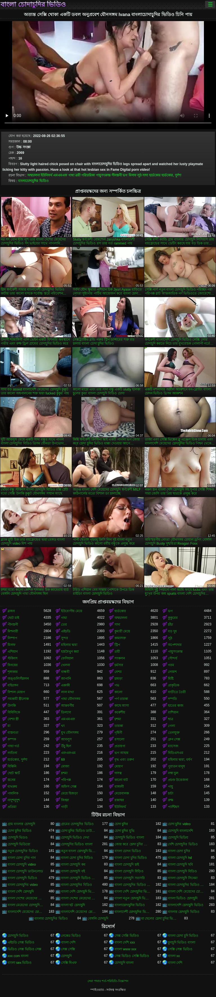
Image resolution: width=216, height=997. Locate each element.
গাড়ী (64, 807)
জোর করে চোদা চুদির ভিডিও (132, 844)
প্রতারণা (119, 746)
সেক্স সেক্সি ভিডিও (126, 936)
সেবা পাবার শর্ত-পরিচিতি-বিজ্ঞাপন (108, 981)
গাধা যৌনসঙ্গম (70, 699)
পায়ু (170, 787)
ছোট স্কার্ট (14, 773)
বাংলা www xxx (125, 949)
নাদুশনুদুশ (14, 800)
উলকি (12, 706)
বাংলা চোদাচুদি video (22, 864)
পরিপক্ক (66, 780)
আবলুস (66, 739)
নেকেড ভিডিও (71, 936)
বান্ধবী (65, 672)
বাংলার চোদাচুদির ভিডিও (51, 918)
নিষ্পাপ (12, 638)
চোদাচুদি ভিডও (18, 837)
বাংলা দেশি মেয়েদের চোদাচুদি (186, 891)
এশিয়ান (13, 652)
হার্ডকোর (155, 175)
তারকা (118, 726)
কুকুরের (173, 618)
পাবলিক (13, 793)
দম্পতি (172, 699)
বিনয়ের (13, 665)
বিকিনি (12, 766)
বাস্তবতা (13, 733)
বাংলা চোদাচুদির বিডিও (76, 885)
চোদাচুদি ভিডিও (18, 936)
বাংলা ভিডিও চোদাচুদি (182, 898)
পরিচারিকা (88, 175)
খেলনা (65, 665)
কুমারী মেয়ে (122, 631)
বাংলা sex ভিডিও (20, 963)
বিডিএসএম (175, 753)
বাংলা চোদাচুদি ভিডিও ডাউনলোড (79, 878)
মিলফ (132, 175)
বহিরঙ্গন (13, 685)
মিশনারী (13, 631)
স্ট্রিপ (117, 645)
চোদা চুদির (121, 824)
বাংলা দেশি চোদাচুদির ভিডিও (132, 891)
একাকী (65, 685)
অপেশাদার (175, 645)
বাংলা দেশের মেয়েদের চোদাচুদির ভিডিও (79, 898)
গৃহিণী (118, 733)
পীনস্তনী (116, 175)
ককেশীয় (119, 712)
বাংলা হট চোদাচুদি (73, 905)
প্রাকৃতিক (173, 685)
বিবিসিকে (14, 712)
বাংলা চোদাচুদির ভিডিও (33, 4)
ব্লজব (11, 611)
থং (63, 726)
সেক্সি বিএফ (69, 963)
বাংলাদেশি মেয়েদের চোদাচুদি (26, 912)
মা (9, 726)
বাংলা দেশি (68, 942)
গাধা (71, 175)
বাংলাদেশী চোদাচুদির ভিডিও (132, 912)
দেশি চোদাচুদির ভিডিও (183, 844)
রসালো (119, 739)
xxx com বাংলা (18, 956)
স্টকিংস (12, 658)
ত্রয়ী (77, 175)
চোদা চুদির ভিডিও (20, 831)
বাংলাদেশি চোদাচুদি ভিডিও (185, 905)
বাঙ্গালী (119, 787)
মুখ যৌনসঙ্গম (70, 733)
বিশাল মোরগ (16, 692)
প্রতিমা (12, 807)
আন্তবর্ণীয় (67, 706)
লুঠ (139, 175)
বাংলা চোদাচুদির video (23, 885)
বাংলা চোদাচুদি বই (73, 871)
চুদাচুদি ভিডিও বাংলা (181, 942)
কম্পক (12, 739)
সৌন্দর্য (172, 658)
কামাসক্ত (120, 638)
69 (63, 760)
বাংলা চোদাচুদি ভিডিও (22, 878)
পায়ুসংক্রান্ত (103, 175)
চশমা (117, 719)
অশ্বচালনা (33, 175)
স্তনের (11, 780)
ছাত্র (170, 719)
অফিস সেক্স (68, 787)
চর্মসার (118, 665)
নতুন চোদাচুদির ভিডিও (23, 851)
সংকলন (119, 658)
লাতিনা (12, 753)
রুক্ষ (170, 800)
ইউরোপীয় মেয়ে (71, 611)
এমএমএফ (60, 175)
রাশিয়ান (173, 712)
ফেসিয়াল (67, 658)
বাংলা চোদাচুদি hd (180, 858)
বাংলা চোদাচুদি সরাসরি (129, 878)
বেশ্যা (118, 672)
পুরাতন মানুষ (176, 766)
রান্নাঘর (119, 800)
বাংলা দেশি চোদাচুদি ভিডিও (79, 891)
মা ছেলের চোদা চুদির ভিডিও (159, 918)
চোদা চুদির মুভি (124, 831)
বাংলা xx (174, 956)
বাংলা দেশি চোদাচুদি (21, 891)
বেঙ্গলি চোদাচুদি (98, 918)
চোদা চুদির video (179, 824)
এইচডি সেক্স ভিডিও (21, 942)
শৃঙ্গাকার (13, 672)
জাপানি (66, 679)
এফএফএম (68, 753)
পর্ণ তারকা (121, 699)
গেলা (171, 726)
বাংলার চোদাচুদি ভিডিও (183, 912)
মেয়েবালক (121, 793)
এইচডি (65, 631)
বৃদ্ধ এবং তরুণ (124, 760)
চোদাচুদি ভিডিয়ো (19, 844)
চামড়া (118, 679)
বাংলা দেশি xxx (124, 942)
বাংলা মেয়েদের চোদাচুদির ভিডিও (26, 905)
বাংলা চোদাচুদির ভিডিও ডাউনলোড (132, 885)
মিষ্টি (171, 679)
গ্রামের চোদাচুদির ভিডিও (77, 824)
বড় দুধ (172, 631)
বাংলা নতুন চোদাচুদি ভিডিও (132, 898)
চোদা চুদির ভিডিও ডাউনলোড (79, 831)
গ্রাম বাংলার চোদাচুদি (21, 824)
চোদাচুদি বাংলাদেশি (180, 831)
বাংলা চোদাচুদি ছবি (180, 864)
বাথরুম (12, 787)
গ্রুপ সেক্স (174, 739)
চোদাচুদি (66, 956)
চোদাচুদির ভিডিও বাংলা (77, 844)
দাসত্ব (118, 773)
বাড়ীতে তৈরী (177, 692)
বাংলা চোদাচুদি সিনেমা (182, 878)
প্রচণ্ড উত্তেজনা (178, 780)
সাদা (145, 175)
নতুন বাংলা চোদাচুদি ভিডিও (79, 851)
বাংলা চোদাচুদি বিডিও (182, 871)
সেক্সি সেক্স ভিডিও (180, 949)
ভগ (125, 175)
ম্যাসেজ (173, 746)
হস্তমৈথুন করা (70, 652)
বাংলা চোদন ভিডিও (127, 851)
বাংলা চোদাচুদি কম (73, 864)
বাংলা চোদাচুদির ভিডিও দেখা (186, 885)
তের (64, 625)
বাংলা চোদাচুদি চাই (126, 864)
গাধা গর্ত (13, 746)
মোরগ (118, 766)
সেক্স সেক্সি (68, 949)
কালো (118, 692)
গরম (171, 665)
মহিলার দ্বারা (69, 645)
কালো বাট (121, 780)
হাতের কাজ (175, 706)
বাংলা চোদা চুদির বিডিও (77, 858)
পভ (116, 685)
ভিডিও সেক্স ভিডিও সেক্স (24, 949)
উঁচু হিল (66, 746)
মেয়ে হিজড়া (69, 793)
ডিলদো (66, 712)
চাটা (170, 793)
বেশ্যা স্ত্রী (13, 719)
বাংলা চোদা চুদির (179, 851)
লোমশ (172, 672)
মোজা (65, 766)
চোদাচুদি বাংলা (124, 963)
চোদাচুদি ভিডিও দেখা (75, 837)
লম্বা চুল (173, 773)
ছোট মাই (13, 618)
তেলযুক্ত (174, 733)
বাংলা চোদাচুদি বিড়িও (128, 871)
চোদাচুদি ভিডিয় (178, 837)
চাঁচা (170, 625)
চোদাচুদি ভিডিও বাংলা (129, 837)
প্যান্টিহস (173, 807)
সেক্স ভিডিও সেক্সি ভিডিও (131, 956)
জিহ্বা (65, 800)
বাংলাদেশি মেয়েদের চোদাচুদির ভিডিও (79, 912)
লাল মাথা (67, 692)
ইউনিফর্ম (46, 175)
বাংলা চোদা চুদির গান (22, 858)
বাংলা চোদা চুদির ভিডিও (130, 858)
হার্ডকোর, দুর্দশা (171, 175)
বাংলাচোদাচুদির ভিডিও (33, 181)
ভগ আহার (121, 753)
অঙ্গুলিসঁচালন (18, 679)
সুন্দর (64, 638)
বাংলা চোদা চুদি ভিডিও (183, 936)
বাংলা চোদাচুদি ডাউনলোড (25, 871)
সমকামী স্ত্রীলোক (18, 699)
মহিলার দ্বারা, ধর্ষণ (180, 760)
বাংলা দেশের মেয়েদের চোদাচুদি (26, 898)
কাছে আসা (121, 706)
